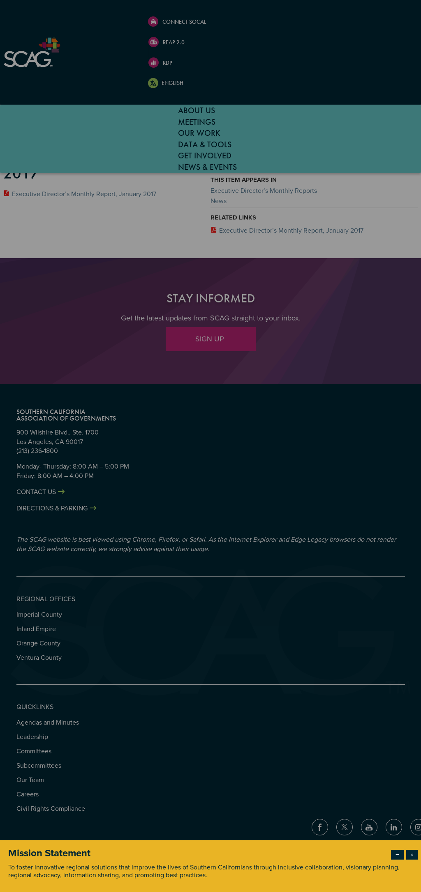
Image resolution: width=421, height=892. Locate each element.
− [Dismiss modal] (397, 855)
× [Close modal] (412, 855)
